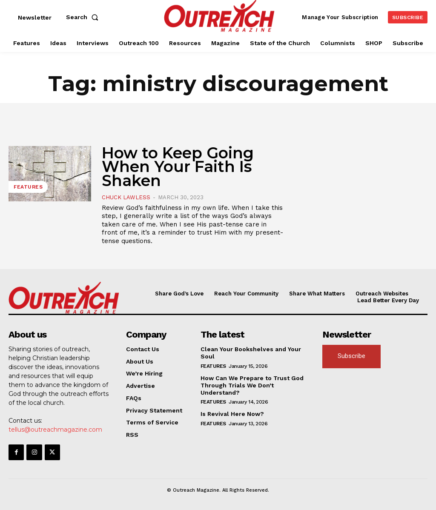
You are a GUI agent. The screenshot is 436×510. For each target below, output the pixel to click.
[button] (84, 17)
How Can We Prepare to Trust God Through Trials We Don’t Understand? (252, 385)
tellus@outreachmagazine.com (55, 429)
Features (28, 187)
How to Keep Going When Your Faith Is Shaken (178, 166)
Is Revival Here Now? (232, 413)
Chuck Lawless (126, 197)
